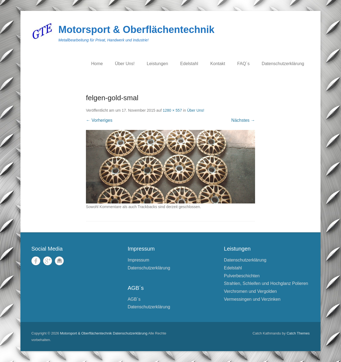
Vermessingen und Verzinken (252, 299)
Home (97, 63)
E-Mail (59, 260)
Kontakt (217, 63)
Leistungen (157, 63)
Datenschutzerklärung (283, 63)
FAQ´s (243, 63)
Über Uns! (124, 63)
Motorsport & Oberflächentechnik (136, 29)
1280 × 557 (172, 110)
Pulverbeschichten (242, 275)
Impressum (138, 260)
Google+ (47, 260)
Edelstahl (189, 63)
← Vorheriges (99, 120)
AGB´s (134, 299)
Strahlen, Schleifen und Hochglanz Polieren (266, 283)
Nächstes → (243, 120)
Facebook (35, 260)
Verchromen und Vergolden (250, 291)
